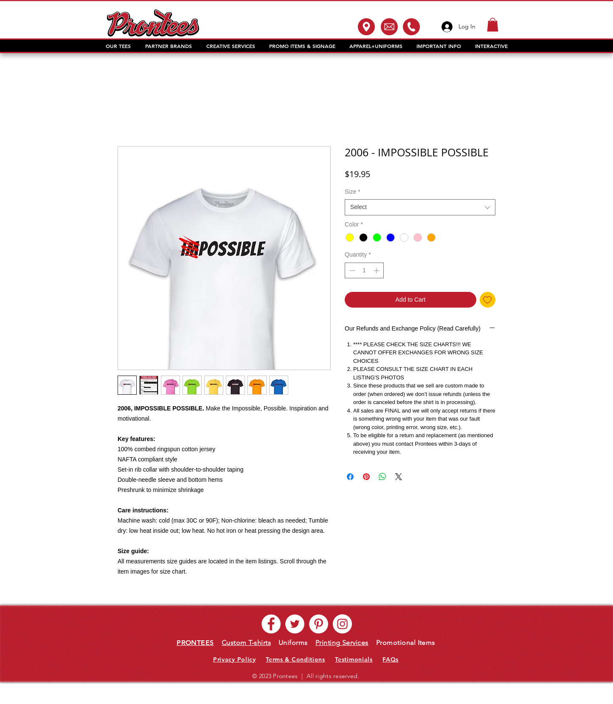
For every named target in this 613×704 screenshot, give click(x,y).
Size (352, 191)
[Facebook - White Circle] (271, 623)
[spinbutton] (364, 270)
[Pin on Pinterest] (366, 477)
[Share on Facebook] (350, 477)
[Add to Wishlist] (487, 300)
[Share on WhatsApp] (382, 477)
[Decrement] (351, 270)
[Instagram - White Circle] (342, 623)
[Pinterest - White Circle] (318, 623)
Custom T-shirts (246, 643)
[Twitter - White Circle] (294, 623)
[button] (492, 24)
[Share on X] (399, 477)
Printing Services (341, 643)
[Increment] (377, 270)
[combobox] (420, 207)
